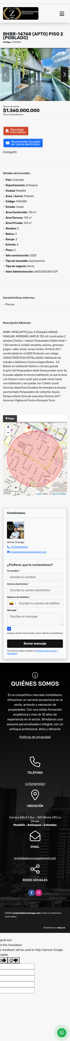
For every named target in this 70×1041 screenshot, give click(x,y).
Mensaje (12, 610)
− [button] (8, 433)
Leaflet (38, 494)
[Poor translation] (14, 960)
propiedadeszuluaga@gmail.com (28, 552)
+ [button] (8, 427)
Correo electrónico (18, 583)
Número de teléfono (18, 596)
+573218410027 (19, 547)
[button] (21, 97)
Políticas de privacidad (35, 737)
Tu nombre (13, 570)
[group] (35, 74)
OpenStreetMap (59, 494)
